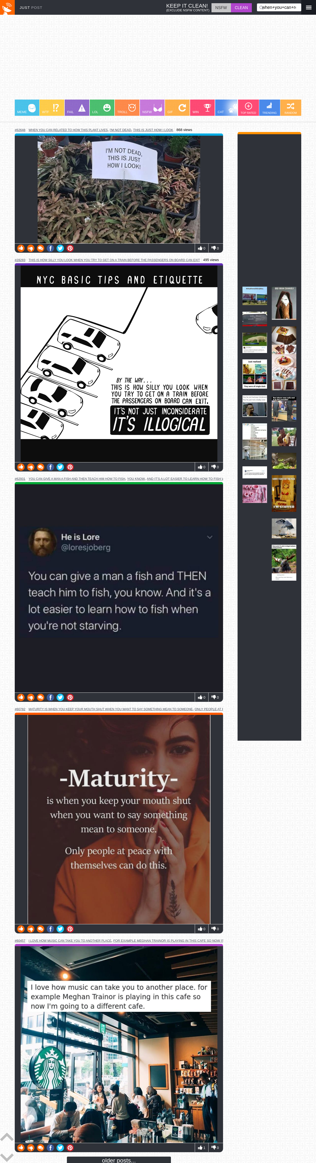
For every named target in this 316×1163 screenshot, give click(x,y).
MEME (26, 109)
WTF (50, 109)
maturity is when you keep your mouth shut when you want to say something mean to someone (111, 709)
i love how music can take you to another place (70, 940)
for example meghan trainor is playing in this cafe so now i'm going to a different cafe (192, 940)
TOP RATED (248, 108)
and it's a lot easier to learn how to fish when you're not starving (208, 479)
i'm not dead (120, 130)
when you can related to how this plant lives (68, 130)
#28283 (20, 260)
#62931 (20, 479)
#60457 (20, 940)
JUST (31, 7)
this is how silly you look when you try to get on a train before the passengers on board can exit (114, 260)
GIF (176, 109)
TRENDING (269, 108)
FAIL (76, 109)
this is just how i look (153, 130)
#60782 (20, 709)
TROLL (126, 109)
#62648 (20, 130)
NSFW (152, 109)
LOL (101, 109)
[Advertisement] (158, 59)
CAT (228, 109)
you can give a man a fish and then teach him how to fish (77, 479)
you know (136, 479)
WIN (202, 109)
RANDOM (291, 108)
